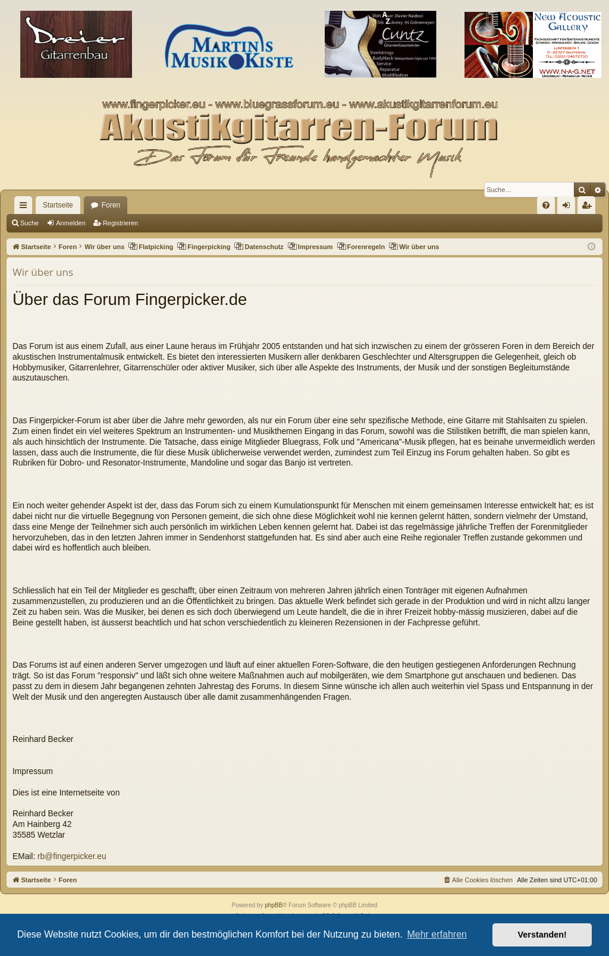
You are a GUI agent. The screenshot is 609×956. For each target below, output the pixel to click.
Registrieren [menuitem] (589, 207)
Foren (111, 205)
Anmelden (71, 223)
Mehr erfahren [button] (437, 934)
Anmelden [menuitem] (569, 207)
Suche (29, 223)
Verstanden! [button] (542, 934)
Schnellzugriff (25, 207)
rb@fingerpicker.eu (71, 856)
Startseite (58, 205)
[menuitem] (546, 205)
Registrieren (120, 223)
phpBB (273, 905)
